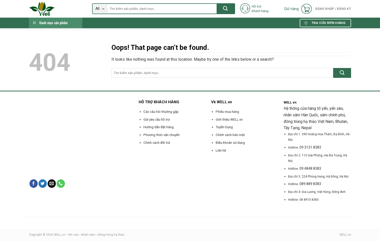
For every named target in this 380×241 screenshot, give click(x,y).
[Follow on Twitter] (43, 183)
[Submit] (226, 9)
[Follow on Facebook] (33, 183)
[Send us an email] (52, 183)
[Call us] (61, 183)
